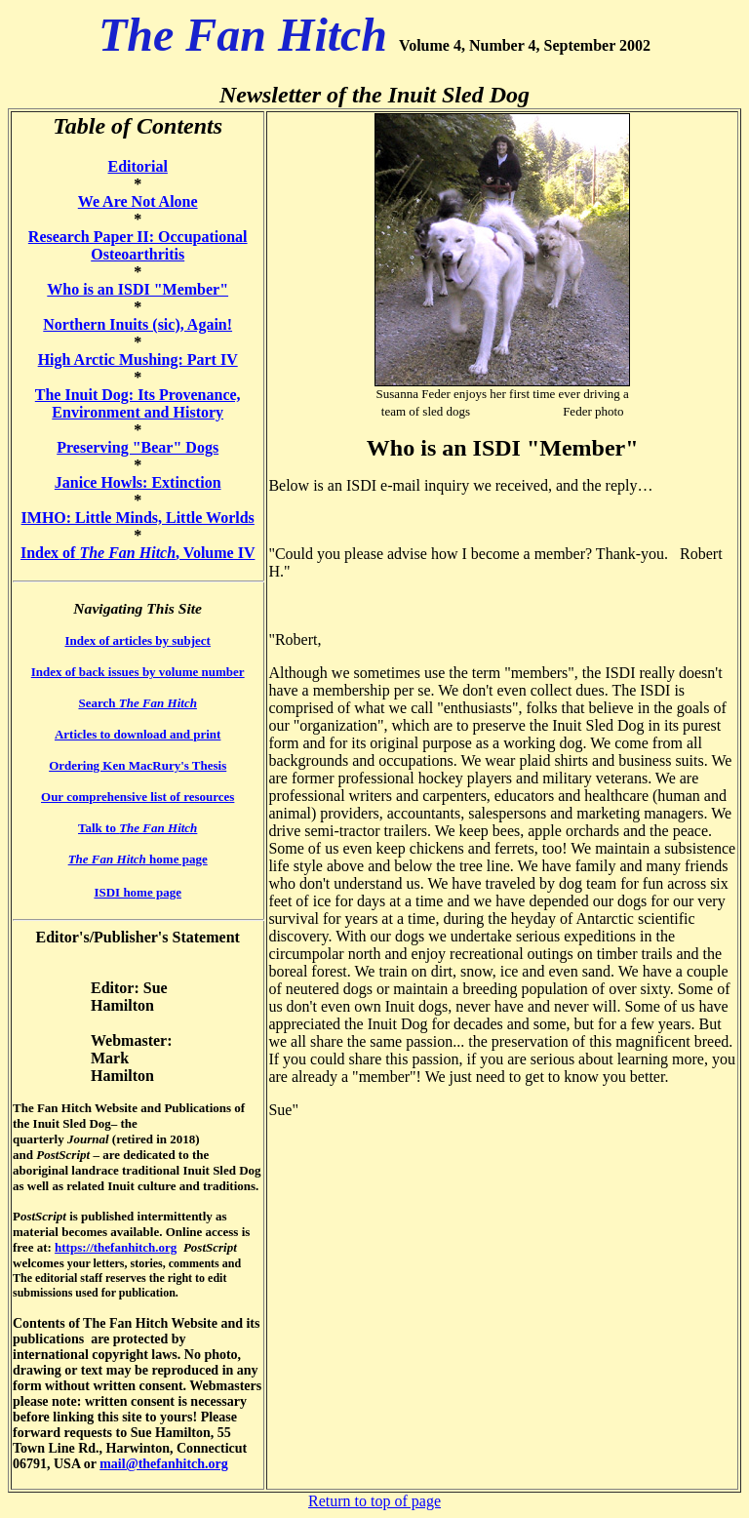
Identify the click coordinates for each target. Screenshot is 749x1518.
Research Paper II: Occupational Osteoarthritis (138, 245)
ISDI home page (137, 892)
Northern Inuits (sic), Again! (137, 324)
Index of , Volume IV (138, 552)
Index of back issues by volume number (138, 671)
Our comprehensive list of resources (137, 796)
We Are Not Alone (138, 201)
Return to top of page (374, 1501)
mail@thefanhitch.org (163, 1464)
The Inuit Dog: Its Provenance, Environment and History (138, 403)
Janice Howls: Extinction (138, 482)
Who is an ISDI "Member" (137, 289)
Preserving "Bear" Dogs (137, 447)
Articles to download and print (137, 734)
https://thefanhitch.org (116, 1247)
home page (138, 859)
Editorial (138, 166)
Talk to (137, 827)
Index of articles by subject (137, 640)
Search (137, 703)
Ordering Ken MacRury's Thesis (137, 765)
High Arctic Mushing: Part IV (138, 359)
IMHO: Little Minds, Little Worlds (138, 517)
